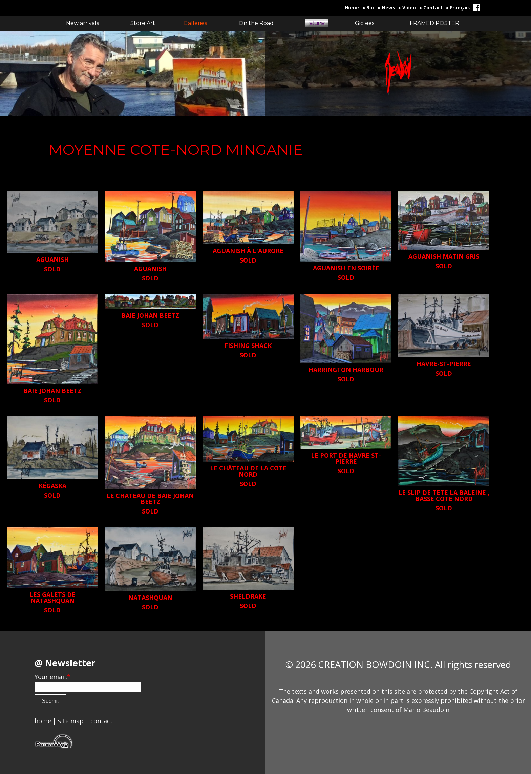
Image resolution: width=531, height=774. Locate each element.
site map (71, 721)
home (43, 721)
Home (352, 8)
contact (101, 721)
